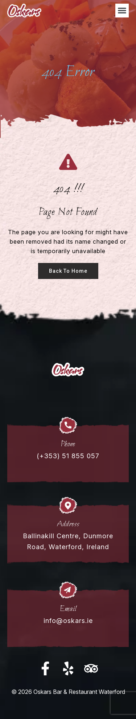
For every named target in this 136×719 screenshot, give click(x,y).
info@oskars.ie (68, 620)
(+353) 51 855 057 (68, 456)
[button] (122, 10)
